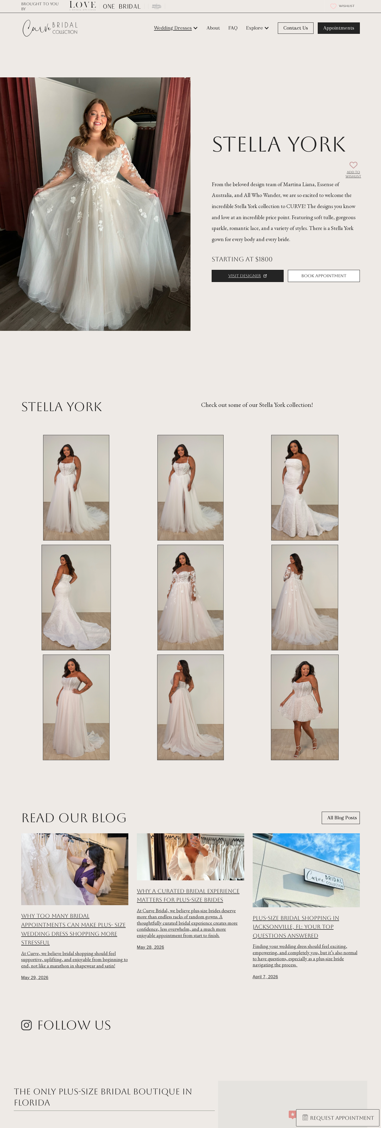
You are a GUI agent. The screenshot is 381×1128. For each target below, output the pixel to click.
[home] (50, 28)
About (213, 28)
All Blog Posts (342, 818)
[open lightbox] (76, 487)
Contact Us (295, 28)
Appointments (338, 28)
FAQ (233, 28)
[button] (176, 28)
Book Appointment (323, 275)
